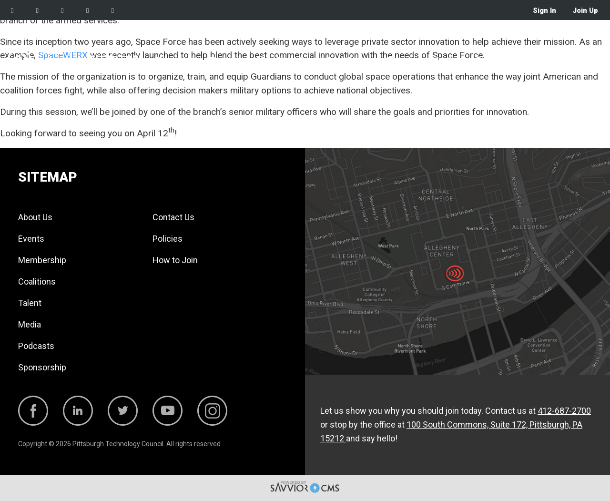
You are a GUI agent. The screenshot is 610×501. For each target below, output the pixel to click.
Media (443, 60)
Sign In (544, 11)
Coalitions (345, 60)
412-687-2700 (564, 411)
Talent (399, 60)
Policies (167, 239)
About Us (172, 60)
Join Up (585, 11)
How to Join (175, 260)
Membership (281, 60)
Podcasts (495, 60)
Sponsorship (555, 60)
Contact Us (173, 217)
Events (223, 60)
